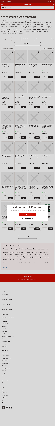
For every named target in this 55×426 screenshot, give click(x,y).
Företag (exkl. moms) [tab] (27, 214)
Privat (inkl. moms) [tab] (27, 218)
